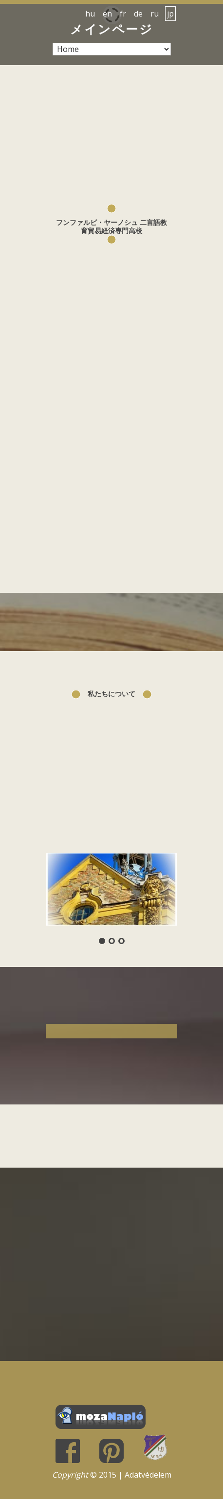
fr (123, 13)
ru (154, 13)
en (107, 13)
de (138, 13)
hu (90, 13)
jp (170, 13)
